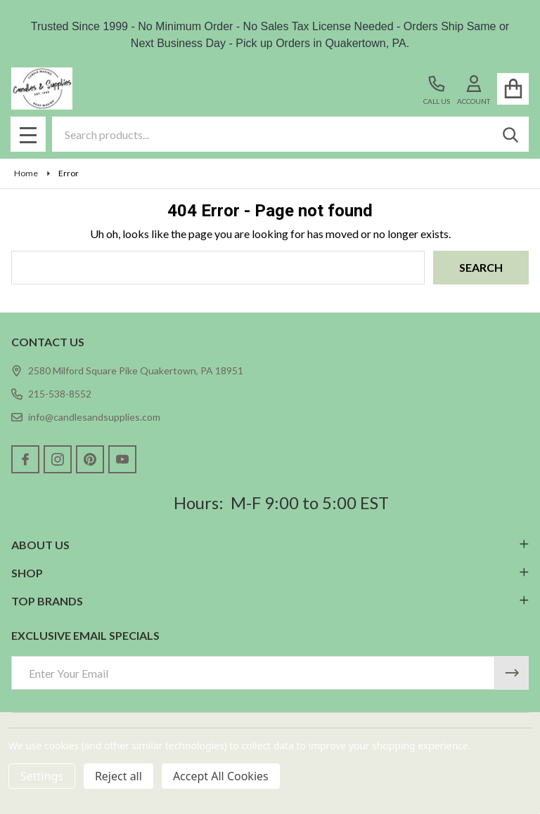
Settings (41, 776)
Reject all (118, 776)
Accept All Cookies (221, 776)
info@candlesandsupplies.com (85, 417)
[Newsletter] (512, 673)
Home (26, 173)
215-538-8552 (51, 394)
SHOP (270, 572)
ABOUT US (270, 544)
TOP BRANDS (270, 601)
